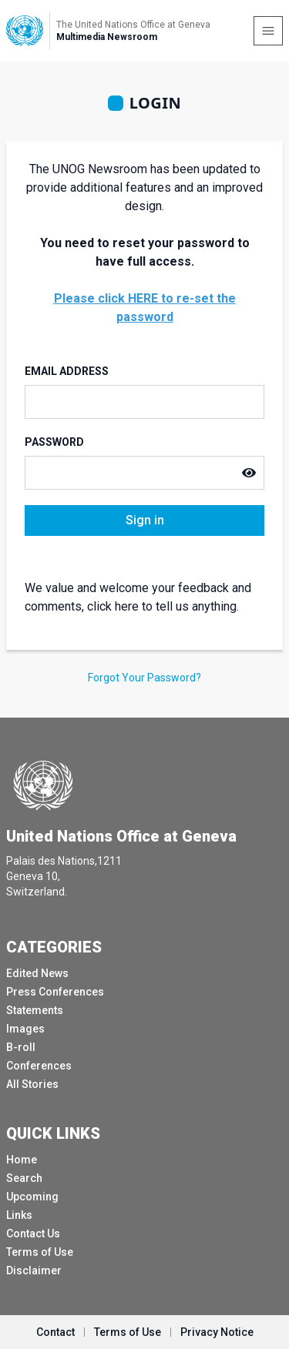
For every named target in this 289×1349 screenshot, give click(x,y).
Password (54, 442)
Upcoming (32, 1196)
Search (24, 1178)
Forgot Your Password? (144, 677)
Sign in (145, 520)
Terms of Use (39, 1252)
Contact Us (33, 1233)
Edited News (37, 973)
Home (21, 1159)
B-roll (20, 1047)
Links (19, 1215)
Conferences (39, 1065)
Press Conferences (55, 992)
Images (25, 1029)
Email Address (67, 371)
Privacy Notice (217, 1332)
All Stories (32, 1084)
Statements (34, 1010)
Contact (55, 1332)
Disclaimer (34, 1270)
